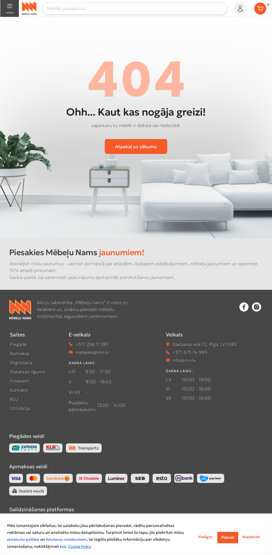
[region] (136, 531)
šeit (36, 546)
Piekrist (249, 533)
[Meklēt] (135, 9)
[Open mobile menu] (9, 8)
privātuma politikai (87, 533)
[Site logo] (29, 8)
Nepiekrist (214, 533)
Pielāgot (178, 533)
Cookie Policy (55, 546)
